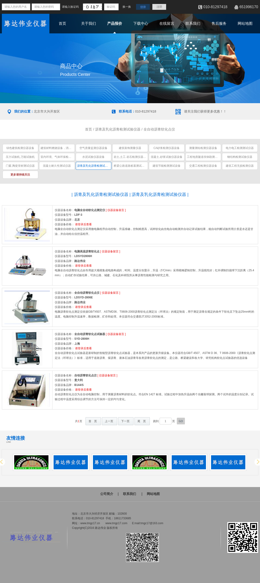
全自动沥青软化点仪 (159, 129)
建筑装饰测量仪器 (130, 148)
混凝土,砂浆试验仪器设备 (166, 157)
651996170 (248, 7)
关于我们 (88, 23)
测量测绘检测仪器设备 (203, 148)
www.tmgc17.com (116, 523)
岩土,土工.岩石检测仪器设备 (131, 157)
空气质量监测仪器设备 (93, 148)
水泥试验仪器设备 (93, 157)
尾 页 (141, 421)
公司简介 (106, 494)
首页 (62, 23)
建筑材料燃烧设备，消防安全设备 (61, 148)
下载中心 (140, 23)
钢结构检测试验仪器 (239, 157)
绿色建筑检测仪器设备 (20, 148)
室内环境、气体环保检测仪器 (59, 157)
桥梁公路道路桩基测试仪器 (130, 165)
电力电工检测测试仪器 (240, 148)
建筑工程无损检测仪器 (240, 165)
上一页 (109, 421)
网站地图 (245, 23)
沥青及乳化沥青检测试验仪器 (117, 129)
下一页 (125, 421)
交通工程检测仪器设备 (203, 165)
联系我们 (192, 23)
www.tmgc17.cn (90, 523)
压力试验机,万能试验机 (20, 157)
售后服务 (219, 23)
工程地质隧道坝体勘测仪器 (203, 157)
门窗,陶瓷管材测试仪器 (20, 165)
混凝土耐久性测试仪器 (57, 165)
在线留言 (166, 23)
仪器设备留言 (115, 210)
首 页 (93, 421)
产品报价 (114, 23)
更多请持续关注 (20, 174)
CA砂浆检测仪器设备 (167, 148)
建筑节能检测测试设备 (167, 165)
